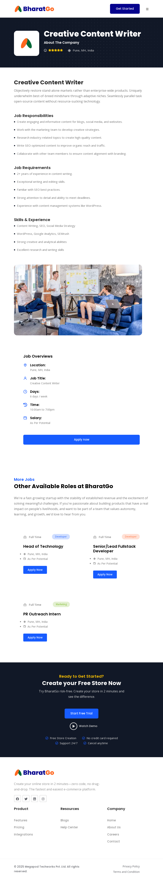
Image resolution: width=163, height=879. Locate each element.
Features (20, 820)
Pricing (19, 827)
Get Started (125, 9)
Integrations (23, 834)
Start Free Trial (81, 713)
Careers (113, 834)
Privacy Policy (131, 866)
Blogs (65, 820)
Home (111, 820)
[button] (147, 8)
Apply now (81, 439)
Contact (113, 841)
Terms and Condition (126, 872)
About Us (114, 827)
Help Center (69, 827)
